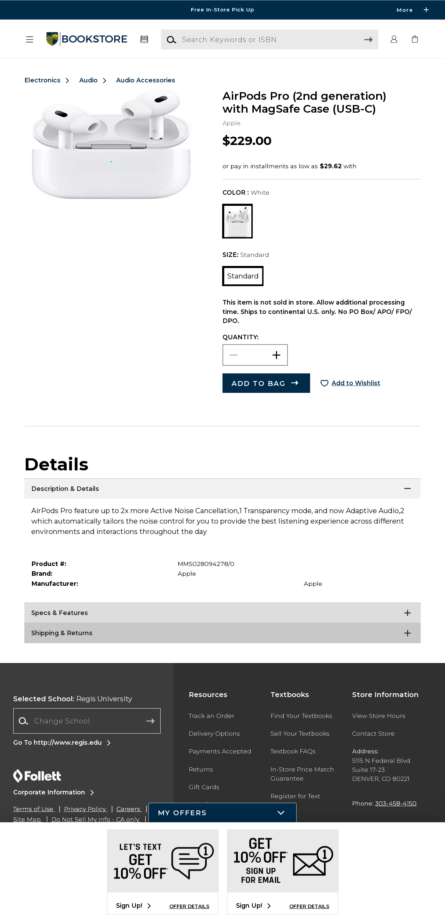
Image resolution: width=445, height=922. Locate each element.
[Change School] (87, 720)
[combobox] (87, 721)
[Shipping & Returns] (222, 631)
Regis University (72, 699)
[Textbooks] (144, 39)
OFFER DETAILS (189, 906)
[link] (415, 39)
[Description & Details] (222, 487)
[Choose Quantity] (255, 355)
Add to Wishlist (356, 383)
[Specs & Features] (222, 611)
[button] (29, 39)
